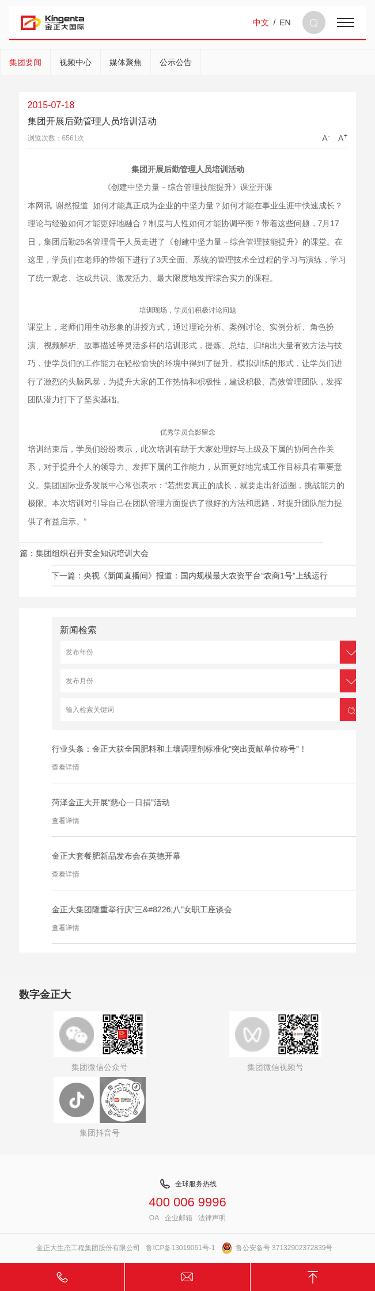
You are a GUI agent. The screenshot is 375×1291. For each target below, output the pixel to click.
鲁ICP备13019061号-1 (180, 1248)
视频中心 (75, 62)
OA (154, 1217)
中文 (261, 22)
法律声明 (212, 1217)
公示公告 (176, 62)
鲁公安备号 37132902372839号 (277, 1248)
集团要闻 (25, 62)
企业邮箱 (178, 1217)
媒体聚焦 (125, 62)
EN (284, 22)
